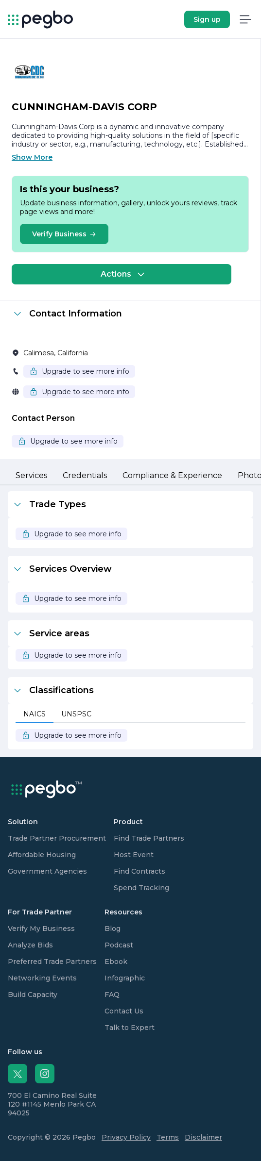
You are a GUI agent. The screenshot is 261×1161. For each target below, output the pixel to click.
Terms (168, 1137)
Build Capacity (32, 994)
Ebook (115, 961)
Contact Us (123, 1011)
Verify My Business (41, 928)
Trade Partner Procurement (57, 838)
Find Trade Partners (149, 838)
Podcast (118, 945)
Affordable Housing (42, 854)
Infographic (124, 978)
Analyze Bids (30, 945)
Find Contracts (139, 871)
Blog (112, 928)
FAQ (112, 994)
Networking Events (42, 978)
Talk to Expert (129, 1027)
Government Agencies (47, 871)
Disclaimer (203, 1137)
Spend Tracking (141, 887)
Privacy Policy (126, 1137)
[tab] (31, 476)
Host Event (134, 854)
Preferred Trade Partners (52, 961)
